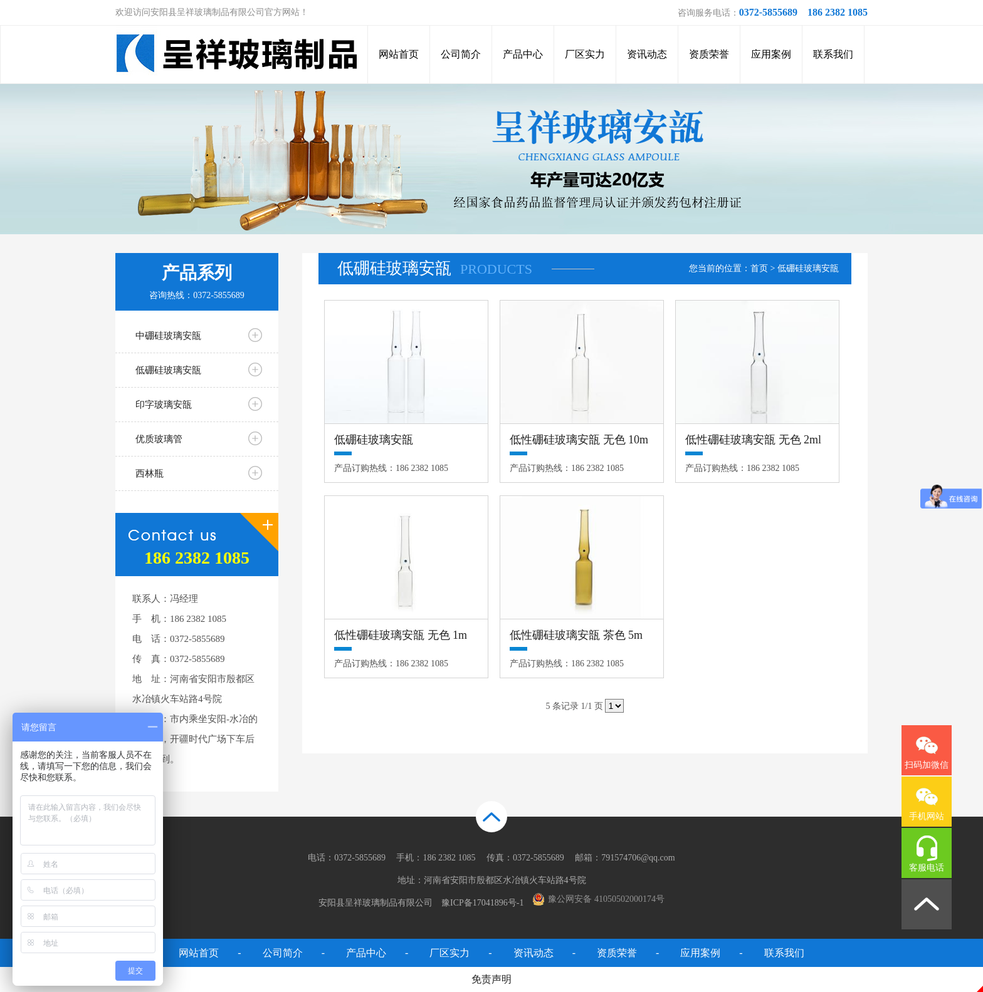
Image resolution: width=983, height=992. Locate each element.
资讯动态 (647, 54)
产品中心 (523, 54)
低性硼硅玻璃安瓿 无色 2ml (753, 439)
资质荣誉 (709, 54)
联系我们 (833, 54)
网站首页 (399, 54)
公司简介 (461, 54)
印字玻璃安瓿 (163, 405)
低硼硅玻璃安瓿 (168, 370)
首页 (759, 268)
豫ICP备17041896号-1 (482, 902)
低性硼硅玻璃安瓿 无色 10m (579, 439)
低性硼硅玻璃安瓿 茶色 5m (576, 635)
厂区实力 (585, 54)
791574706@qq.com (638, 857)
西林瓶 (149, 473)
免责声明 (491, 979)
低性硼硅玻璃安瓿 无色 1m (400, 635)
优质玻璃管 (158, 439)
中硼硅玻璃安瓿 (168, 336)
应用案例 (771, 54)
